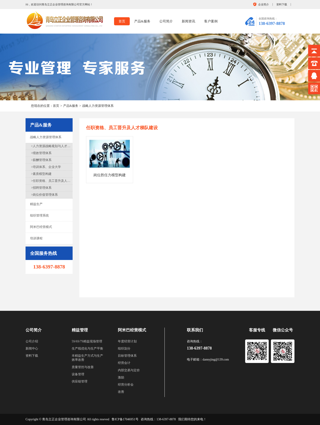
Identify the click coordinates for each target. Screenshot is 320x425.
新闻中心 (32, 348)
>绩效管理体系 (41, 153)
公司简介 (166, 21)
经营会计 (124, 363)
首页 (122, 21)
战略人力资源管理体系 (98, 105)
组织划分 (124, 348)
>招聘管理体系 (41, 187)
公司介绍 (32, 341)
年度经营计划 (127, 341)
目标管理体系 (127, 355)
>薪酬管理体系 (41, 160)
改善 (121, 391)
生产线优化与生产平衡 (87, 348)
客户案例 (211, 21)
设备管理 (78, 374)
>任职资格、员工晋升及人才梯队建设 (52, 180)
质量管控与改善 (83, 367)
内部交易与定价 (129, 370)
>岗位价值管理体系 (44, 194)
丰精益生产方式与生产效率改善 (87, 357)
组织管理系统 (39, 215)
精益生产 (36, 204)
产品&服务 (142, 21)
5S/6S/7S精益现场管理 (87, 341)
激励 (121, 377)
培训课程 (36, 238)
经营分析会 (126, 384)
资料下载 (281, 4)
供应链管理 (79, 381)
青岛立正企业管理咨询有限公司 (64, 419)
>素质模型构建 (41, 174)
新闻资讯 (188, 21)
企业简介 (263, 4)
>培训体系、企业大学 (46, 167)
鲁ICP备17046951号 (125, 419)
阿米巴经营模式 (41, 227)
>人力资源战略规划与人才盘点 (52, 146)
